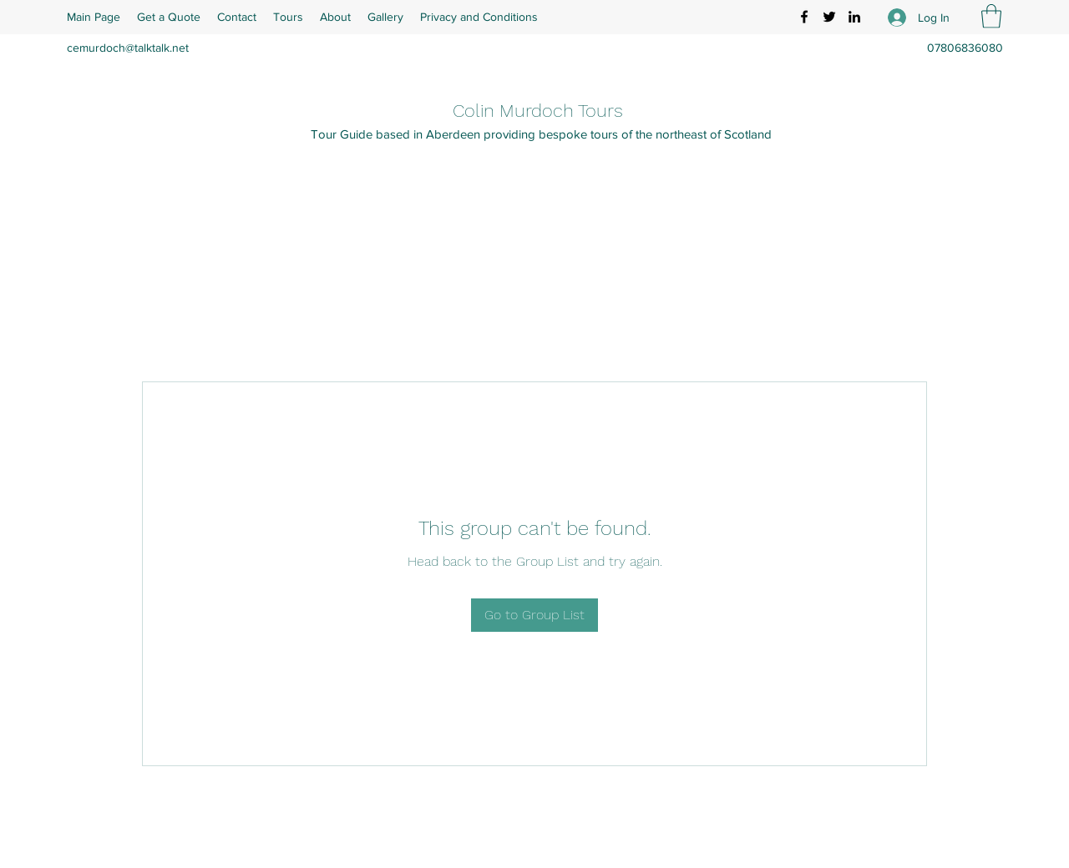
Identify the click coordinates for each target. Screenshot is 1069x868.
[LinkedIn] (854, 16)
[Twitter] (829, 16)
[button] (991, 16)
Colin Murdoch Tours (538, 110)
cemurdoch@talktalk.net (128, 47)
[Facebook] (804, 16)
